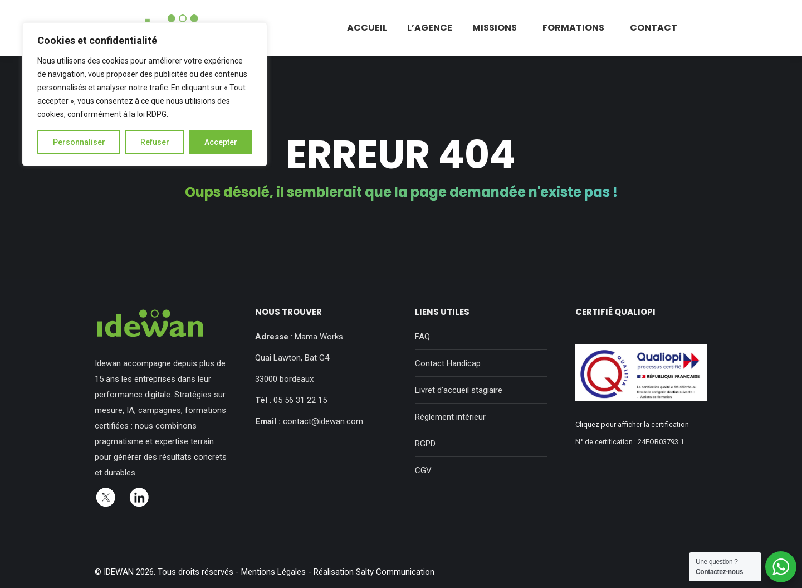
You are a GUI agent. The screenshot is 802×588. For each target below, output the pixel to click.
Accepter (220, 142)
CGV (423, 470)
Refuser (154, 142)
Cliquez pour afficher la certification (632, 424)
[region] (144, 94)
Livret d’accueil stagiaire (458, 390)
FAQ (422, 337)
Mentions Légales (273, 572)
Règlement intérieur (450, 417)
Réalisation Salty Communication (374, 572)
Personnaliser (79, 142)
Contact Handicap (448, 363)
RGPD (425, 444)
